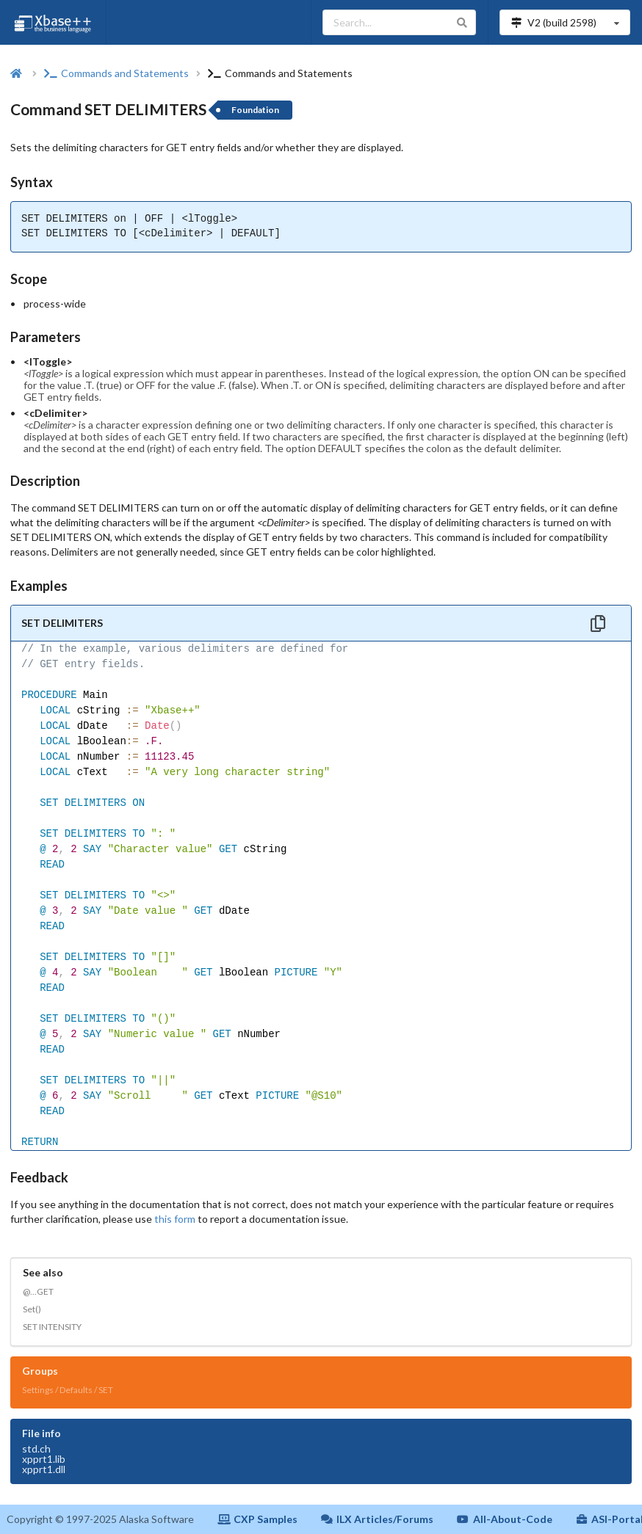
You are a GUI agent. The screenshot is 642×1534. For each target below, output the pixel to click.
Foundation (255, 109)
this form (174, 1219)
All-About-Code (504, 1519)
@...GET (38, 1291)
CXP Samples (257, 1519)
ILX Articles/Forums (377, 1519)
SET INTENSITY (52, 1326)
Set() (32, 1309)
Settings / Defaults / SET (67, 1389)
